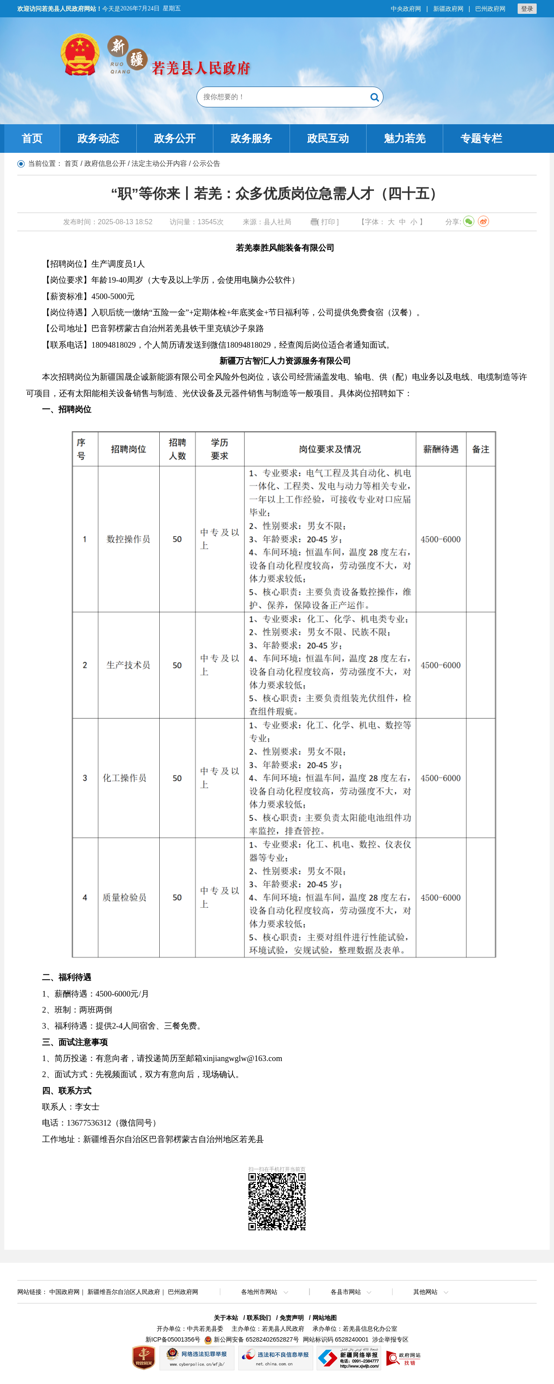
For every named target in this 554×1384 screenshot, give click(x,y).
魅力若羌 (404, 138)
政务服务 (251, 138)
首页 (32, 138)
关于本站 (226, 1317)
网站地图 (324, 1317)
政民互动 (328, 138)
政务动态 (98, 138)
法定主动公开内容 (159, 163)
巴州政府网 (490, 8)
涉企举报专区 (390, 1339)
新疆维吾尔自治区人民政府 (123, 1291)
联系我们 (259, 1317)
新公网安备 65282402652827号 (256, 1339)
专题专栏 (481, 138)
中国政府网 (64, 1291)
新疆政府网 (448, 8)
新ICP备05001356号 (173, 1339)
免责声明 (292, 1317)
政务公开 (175, 138)
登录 (527, 8)
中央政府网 (406, 8)
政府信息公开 (105, 163)
